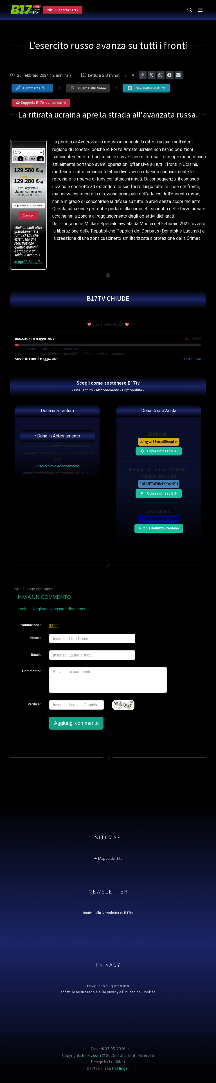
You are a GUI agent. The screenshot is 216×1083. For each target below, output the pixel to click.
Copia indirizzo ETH (157, 492)
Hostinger (120, 1068)
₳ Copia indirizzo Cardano (158, 527)
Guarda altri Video (88, 88)
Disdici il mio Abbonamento (57, 466)
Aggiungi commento (76, 723)
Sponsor (28, 215)
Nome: (35, 638)
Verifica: (34, 704)
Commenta (31, 87)
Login (22, 609)
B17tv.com (91, 1055)
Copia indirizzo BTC (157, 450)
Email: (36, 654)
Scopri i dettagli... (28, 262)
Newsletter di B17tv (146, 88)
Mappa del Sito (108, 858)
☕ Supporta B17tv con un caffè (41, 103)
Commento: (31, 671)
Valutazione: (31, 625)
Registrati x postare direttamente (61, 609)
